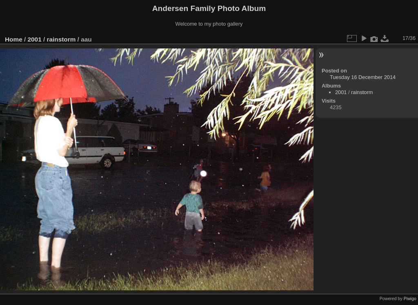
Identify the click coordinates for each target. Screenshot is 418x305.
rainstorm (61, 39)
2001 (35, 39)
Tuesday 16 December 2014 (363, 77)
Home (13, 39)
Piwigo (410, 298)
